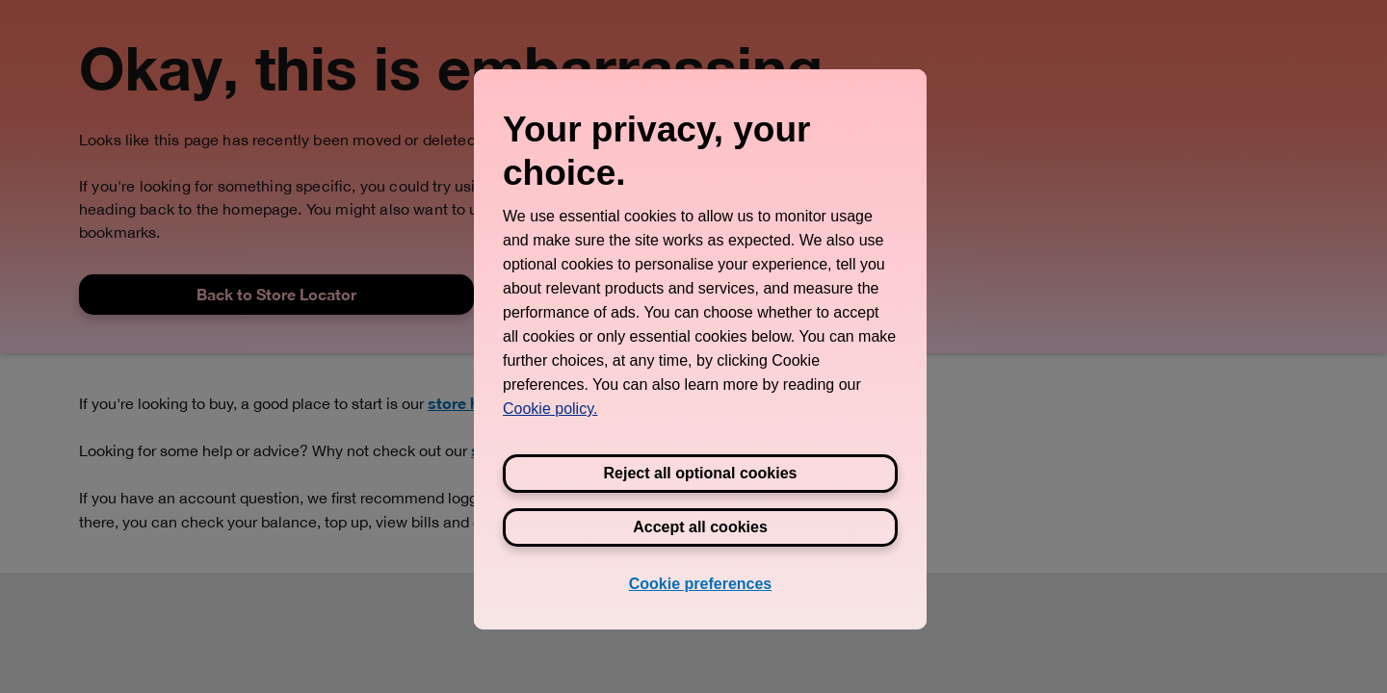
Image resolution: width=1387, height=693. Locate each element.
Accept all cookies (700, 527)
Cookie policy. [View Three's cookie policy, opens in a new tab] (550, 408)
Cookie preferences (700, 584)
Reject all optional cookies (701, 473)
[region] (700, 349)
